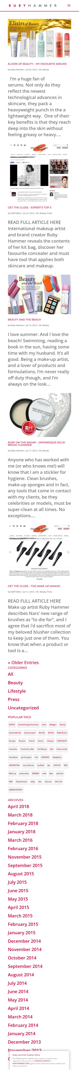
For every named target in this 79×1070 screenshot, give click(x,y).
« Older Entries (23, 662)
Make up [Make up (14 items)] (12, 773)
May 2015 (18, 899)
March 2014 (20, 1017)
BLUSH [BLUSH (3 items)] (51, 733)
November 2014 (25, 949)
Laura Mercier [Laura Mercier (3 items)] (28, 765)
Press (49, 213)
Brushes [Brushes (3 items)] (22, 741)
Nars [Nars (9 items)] (51, 773)
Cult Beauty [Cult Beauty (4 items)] (42, 749)
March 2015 (20, 916)
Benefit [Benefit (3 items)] (42, 733)
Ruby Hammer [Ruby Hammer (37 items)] (21, 781)
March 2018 (20, 815)
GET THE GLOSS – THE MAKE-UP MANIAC (34, 586)
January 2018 (21, 831)
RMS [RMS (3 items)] (11, 781)
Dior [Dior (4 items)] (51, 749)
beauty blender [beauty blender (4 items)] (15, 733)
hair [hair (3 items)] (36, 757)
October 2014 (22, 958)
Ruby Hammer (17, 69)
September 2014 (25, 966)
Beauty (45, 69)
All (40, 69)
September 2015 (25, 865)
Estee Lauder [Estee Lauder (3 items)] (62, 749)
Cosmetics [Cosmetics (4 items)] (13, 749)
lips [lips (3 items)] (48, 765)
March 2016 (20, 840)
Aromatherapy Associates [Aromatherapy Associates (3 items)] (28, 724)
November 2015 (25, 857)
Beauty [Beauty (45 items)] (62, 724)
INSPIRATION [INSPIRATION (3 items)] (14, 765)
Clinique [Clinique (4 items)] (50, 741)
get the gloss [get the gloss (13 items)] (26, 757)
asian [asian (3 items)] (44, 724)
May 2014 (18, 1000)
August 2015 (21, 874)
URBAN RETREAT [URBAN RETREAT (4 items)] (15, 790)
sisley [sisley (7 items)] (33, 781)
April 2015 (18, 907)
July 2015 (17, 882)
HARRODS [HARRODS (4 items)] (45, 757)
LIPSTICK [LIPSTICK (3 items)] (57, 765)
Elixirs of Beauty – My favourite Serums (37, 63)
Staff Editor (16, 213)
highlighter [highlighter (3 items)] (57, 757)
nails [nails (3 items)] (44, 773)
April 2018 (18, 806)
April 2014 (18, 1008)
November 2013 (25, 1050)
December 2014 (24, 941)
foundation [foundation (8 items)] (13, 757)
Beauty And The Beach (24, 319)
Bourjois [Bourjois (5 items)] (12, 741)
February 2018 (23, 823)
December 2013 (24, 1042)
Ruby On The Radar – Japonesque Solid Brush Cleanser (36, 444)
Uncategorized (23, 708)
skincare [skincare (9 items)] (48, 781)
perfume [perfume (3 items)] (59, 773)
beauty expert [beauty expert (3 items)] (30, 733)
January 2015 (21, 933)
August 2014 (21, 975)
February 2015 (23, 924)
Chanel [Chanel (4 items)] (31, 741)
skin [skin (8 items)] (40, 781)
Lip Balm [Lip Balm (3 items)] (40, 765)
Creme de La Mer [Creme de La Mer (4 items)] (27, 749)
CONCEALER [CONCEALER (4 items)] (62, 741)
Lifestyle (17, 691)
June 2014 (18, 991)
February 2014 (23, 1025)
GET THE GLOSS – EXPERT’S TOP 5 (29, 207)
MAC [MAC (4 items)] (66, 765)
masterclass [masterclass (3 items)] (24, 773)
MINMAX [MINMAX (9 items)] (35, 773)
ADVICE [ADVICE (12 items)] (12, 724)
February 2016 (23, 848)
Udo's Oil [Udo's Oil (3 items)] (58, 781)
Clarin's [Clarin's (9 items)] (41, 741)
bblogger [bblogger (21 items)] (53, 724)
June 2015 (18, 890)
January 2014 (21, 1033)
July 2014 (17, 983)
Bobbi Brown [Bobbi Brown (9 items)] (62, 733)
